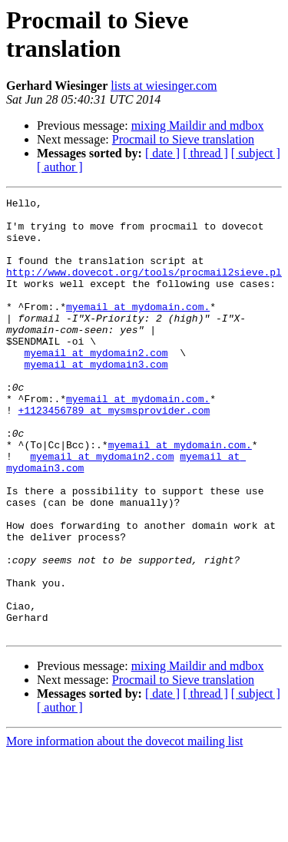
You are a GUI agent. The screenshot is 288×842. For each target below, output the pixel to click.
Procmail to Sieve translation (183, 139)
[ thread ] (205, 153)
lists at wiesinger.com (164, 85)
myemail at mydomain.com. (138, 329)
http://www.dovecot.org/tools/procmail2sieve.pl (144, 288)
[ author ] (60, 166)
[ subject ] (255, 153)
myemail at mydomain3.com (95, 398)
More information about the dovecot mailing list (124, 828)
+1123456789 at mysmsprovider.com (114, 454)
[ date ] (162, 153)
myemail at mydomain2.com (95, 384)
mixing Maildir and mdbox (197, 125)
